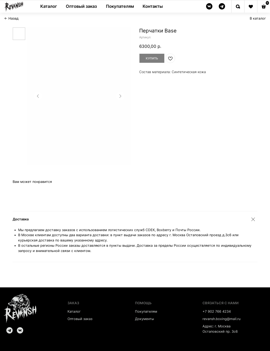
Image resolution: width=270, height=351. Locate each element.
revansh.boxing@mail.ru (221, 319)
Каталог (74, 311)
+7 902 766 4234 (216, 311)
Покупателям (146, 311)
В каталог (258, 18)
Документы (144, 319)
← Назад (11, 18)
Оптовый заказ (80, 319)
